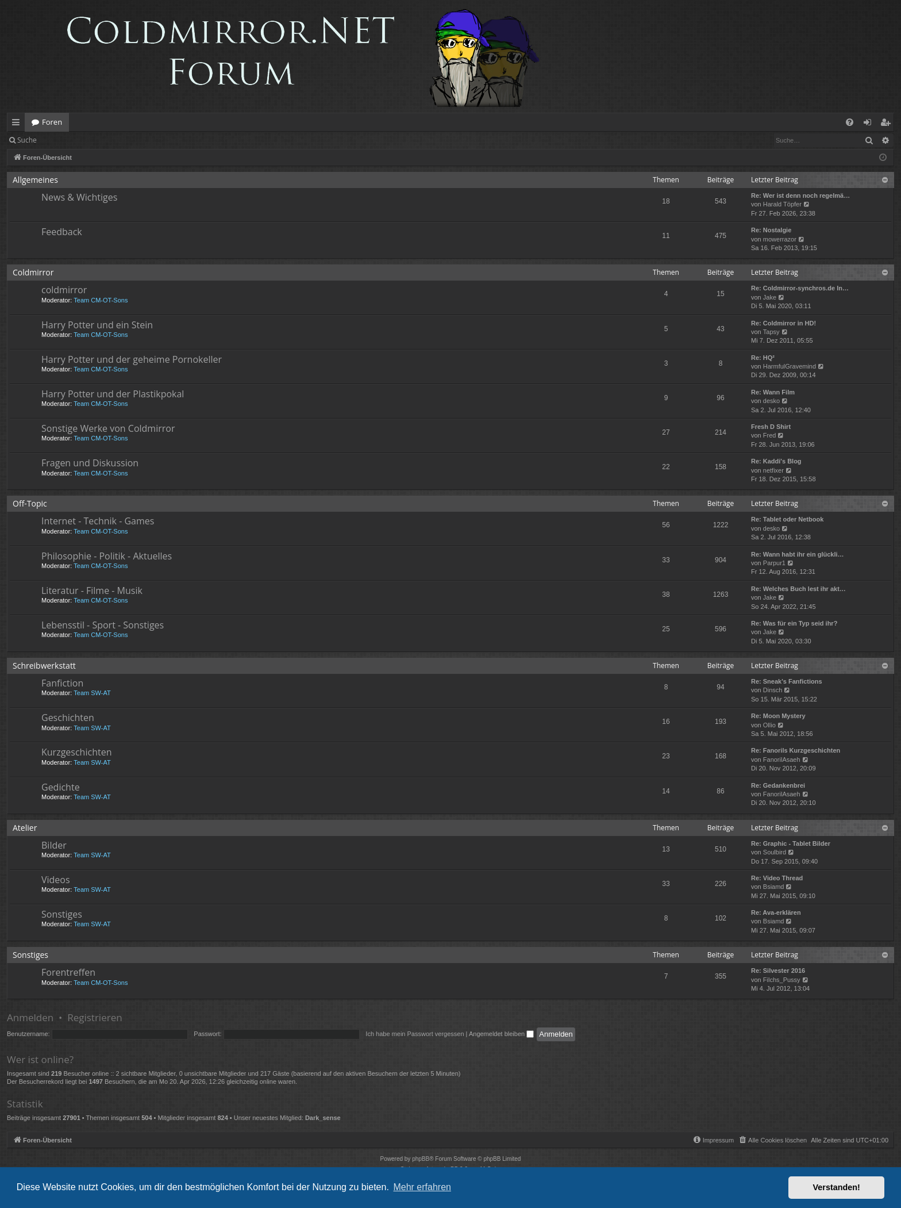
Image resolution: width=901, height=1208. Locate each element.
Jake (769, 297)
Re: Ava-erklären (776, 912)
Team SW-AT (92, 692)
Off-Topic (30, 503)
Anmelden (69, 140)
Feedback (61, 231)
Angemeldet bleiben (501, 1033)
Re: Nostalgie (771, 230)
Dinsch (773, 690)
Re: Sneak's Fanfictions (786, 681)
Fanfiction (62, 683)
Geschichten (67, 717)
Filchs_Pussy (781, 979)
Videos (55, 879)
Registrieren (122, 140)
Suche (27, 140)
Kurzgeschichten (76, 752)
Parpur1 (774, 562)
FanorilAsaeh (781, 759)
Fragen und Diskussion (89, 463)
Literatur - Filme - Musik (92, 590)
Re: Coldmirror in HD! (783, 323)
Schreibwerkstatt (44, 665)
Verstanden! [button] (836, 1187)
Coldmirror (33, 272)
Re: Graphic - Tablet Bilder (790, 843)
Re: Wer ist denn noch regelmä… (800, 195)
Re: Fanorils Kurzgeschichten (795, 750)
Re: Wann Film (773, 392)
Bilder (54, 845)
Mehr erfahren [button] (422, 1187)
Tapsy (771, 331)
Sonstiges (61, 914)
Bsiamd (773, 886)
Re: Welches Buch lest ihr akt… (798, 588)
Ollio (769, 725)
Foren (52, 122)
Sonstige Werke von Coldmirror (108, 428)
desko (771, 400)
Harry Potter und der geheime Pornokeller (131, 359)
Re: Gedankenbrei (778, 785)
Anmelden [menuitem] (870, 124)
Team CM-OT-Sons (101, 300)
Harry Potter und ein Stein (97, 325)
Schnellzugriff (18, 124)
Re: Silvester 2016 (778, 970)
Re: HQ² (763, 357)
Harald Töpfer (782, 204)
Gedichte (60, 787)
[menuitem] (849, 122)
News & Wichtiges (79, 197)
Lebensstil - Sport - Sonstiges (102, 625)
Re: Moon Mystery (778, 715)
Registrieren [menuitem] (887, 124)
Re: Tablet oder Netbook (787, 519)
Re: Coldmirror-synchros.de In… (800, 288)
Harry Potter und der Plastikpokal (112, 394)
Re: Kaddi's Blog (776, 461)
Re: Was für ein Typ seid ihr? (794, 623)
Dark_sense (323, 1117)
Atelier (25, 827)
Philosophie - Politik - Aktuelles (106, 556)
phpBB (420, 1159)
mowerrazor (779, 239)
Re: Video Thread (777, 878)
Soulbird (774, 852)
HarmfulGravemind (789, 366)
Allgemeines (35, 179)
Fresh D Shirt (771, 426)
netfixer (773, 470)
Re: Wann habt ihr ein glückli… (797, 554)
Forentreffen (68, 972)
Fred (769, 435)
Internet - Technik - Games (97, 521)
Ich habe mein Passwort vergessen (414, 1033)
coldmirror (64, 289)
